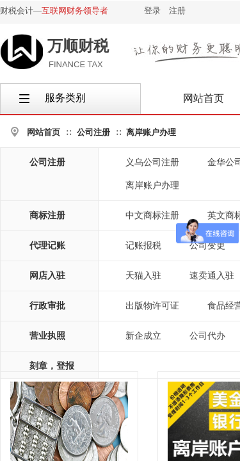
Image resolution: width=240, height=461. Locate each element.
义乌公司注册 (152, 162)
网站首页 (43, 132)
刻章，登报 (51, 366)
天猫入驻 (143, 275)
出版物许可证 (152, 306)
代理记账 (47, 245)
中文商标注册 (152, 215)
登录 (152, 10)
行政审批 (47, 306)
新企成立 (143, 336)
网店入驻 (47, 275)
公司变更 (207, 245)
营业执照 (47, 336)
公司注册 (93, 132)
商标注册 (47, 215)
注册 (177, 10)
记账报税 (143, 245)
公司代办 (207, 336)
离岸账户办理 (151, 132)
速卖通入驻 (211, 275)
